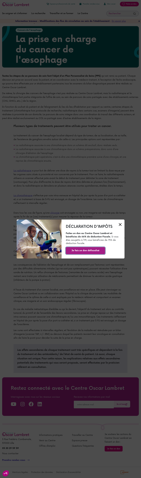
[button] (5, 473)
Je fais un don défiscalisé (85, 250)
